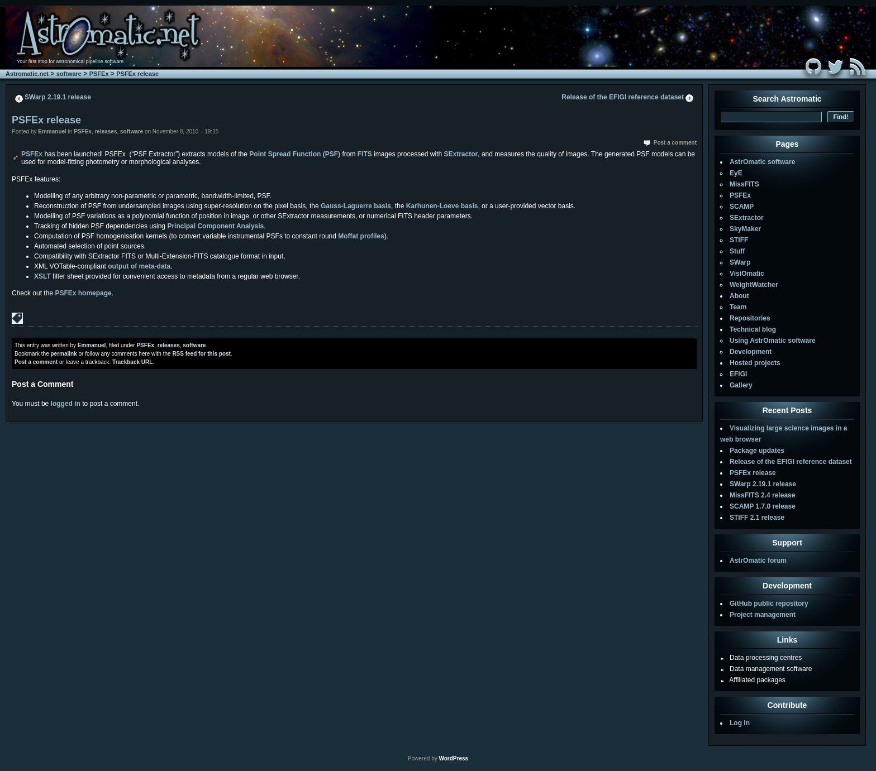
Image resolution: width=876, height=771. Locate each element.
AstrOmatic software (762, 162)
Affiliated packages (752, 680)
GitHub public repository (769, 603)
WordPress (453, 758)
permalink (63, 354)
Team (738, 307)
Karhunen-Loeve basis (442, 206)
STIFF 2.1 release (757, 517)
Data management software (766, 669)
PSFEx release (137, 73)
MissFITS (744, 184)
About (739, 296)
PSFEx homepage (83, 293)
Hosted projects (755, 363)
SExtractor (461, 154)
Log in (740, 723)
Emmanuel (52, 131)
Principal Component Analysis (215, 226)
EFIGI (738, 374)
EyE (736, 173)
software (69, 73)
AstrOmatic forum (758, 560)
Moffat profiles (361, 236)
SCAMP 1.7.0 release (763, 506)
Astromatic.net (27, 73)
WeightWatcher (754, 285)
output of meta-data (139, 266)
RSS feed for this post (201, 354)
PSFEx (99, 73)
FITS (365, 154)
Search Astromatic (787, 98)
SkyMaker (745, 229)
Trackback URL (132, 362)
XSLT (42, 276)
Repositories (750, 318)
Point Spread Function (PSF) (294, 154)
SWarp (740, 262)
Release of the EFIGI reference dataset (622, 97)
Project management (763, 615)
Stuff (737, 251)
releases (105, 131)
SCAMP (742, 206)
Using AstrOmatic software (773, 340)
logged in (65, 404)
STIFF (739, 240)
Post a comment (675, 143)
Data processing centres (761, 658)
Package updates (757, 450)
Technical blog (753, 329)
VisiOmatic (747, 273)
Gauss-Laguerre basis (356, 206)
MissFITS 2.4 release (762, 495)
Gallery (741, 385)
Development (751, 352)
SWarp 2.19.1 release (58, 97)
